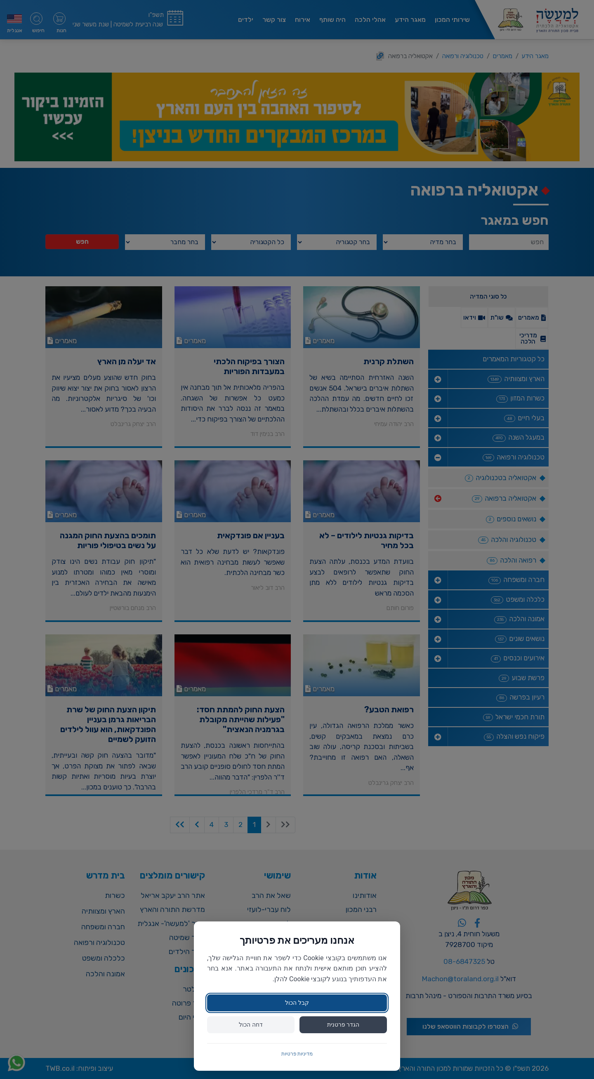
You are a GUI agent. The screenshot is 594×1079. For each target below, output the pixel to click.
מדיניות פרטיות (297, 1054)
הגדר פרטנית (343, 1024)
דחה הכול (250, 1024)
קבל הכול (297, 1002)
